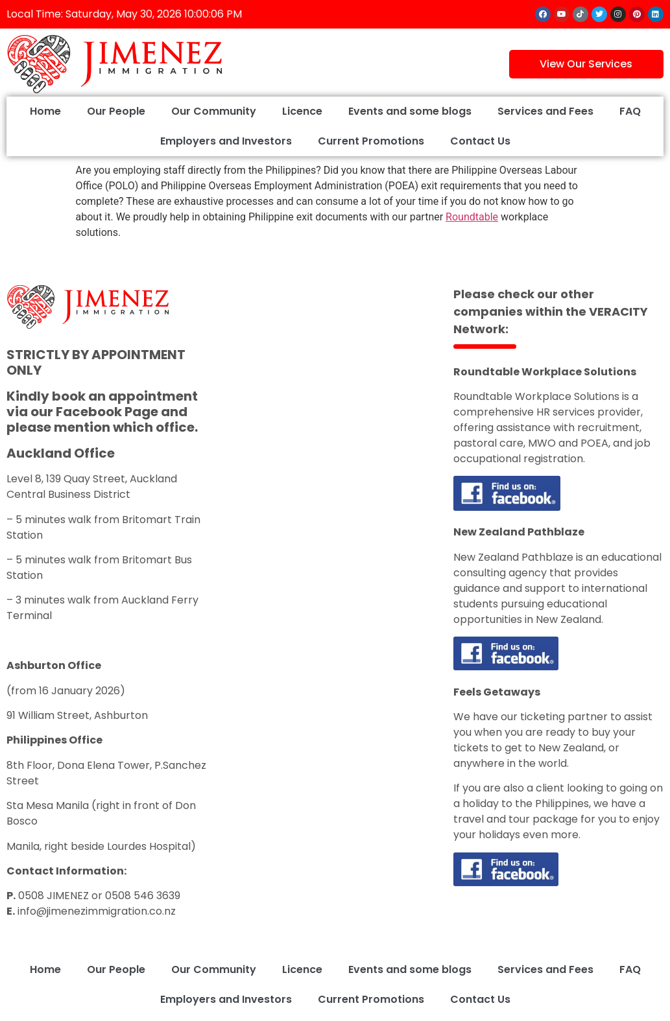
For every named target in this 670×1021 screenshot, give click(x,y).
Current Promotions (371, 141)
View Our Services (586, 63)
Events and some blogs (410, 111)
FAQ (630, 111)
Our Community (213, 111)
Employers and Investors (226, 141)
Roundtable (472, 217)
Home (45, 111)
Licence (302, 111)
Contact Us (480, 141)
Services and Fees (545, 111)
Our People (116, 111)
